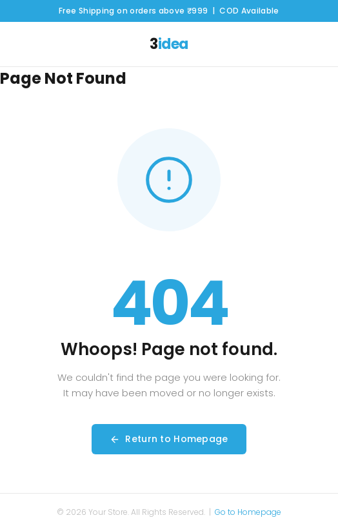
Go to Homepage (248, 512)
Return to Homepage (169, 438)
